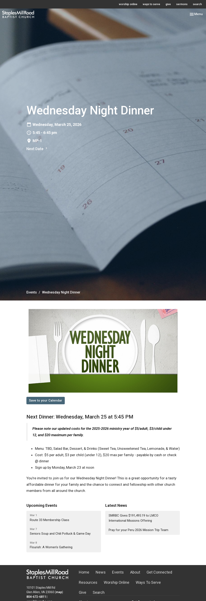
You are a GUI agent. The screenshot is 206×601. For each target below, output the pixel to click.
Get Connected (159, 572)
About (135, 572)
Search (99, 592)
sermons (181, 4)
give (168, 4)
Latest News (116, 505)
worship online (128, 4)
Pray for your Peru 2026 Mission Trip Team (138, 530)
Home (84, 572)
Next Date (37, 148)
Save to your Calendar (45, 400)
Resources (88, 582)
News (101, 572)
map (59, 592)
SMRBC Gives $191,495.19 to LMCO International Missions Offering (133, 518)
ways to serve (151, 4)
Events (31, 292)
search (197, 4)
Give (82, 592)
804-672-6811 (36, 596)
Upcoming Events (41, 505)
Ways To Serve (148, 582)
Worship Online (116, 582)
